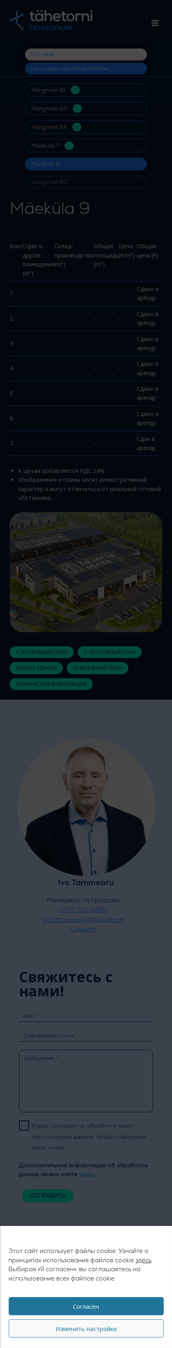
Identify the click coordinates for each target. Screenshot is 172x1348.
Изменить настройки (86, 1329)
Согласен (86, 1306)
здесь (143, 1260)
